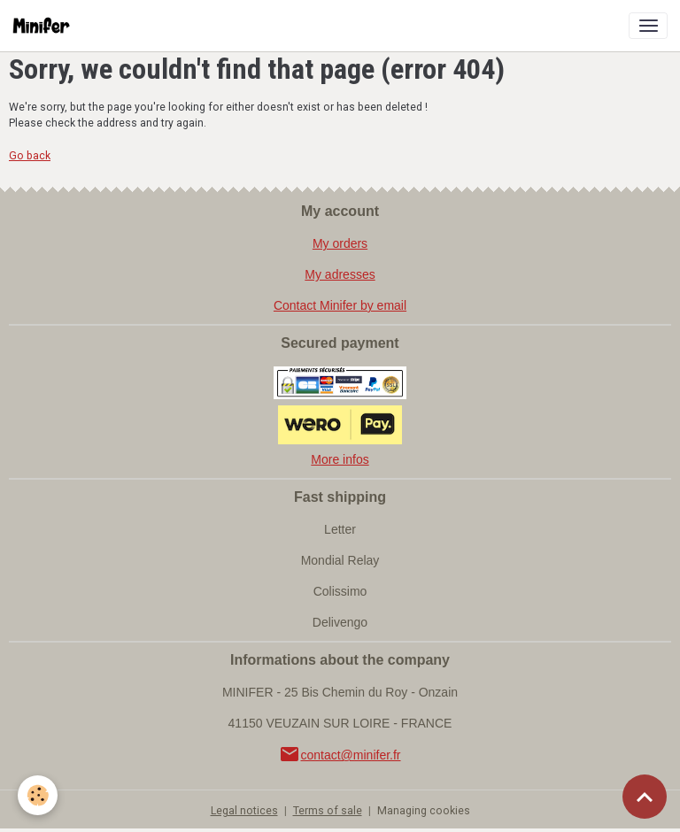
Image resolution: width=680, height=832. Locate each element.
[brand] (44, 25)
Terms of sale (327, 811)
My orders (340, 243)
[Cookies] (38, 795)
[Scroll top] (644, 796)
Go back (29, 156)
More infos (339, 459)
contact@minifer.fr (339, 755)
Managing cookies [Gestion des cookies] (423, 811)
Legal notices (244, 811)
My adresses (340, 274)
